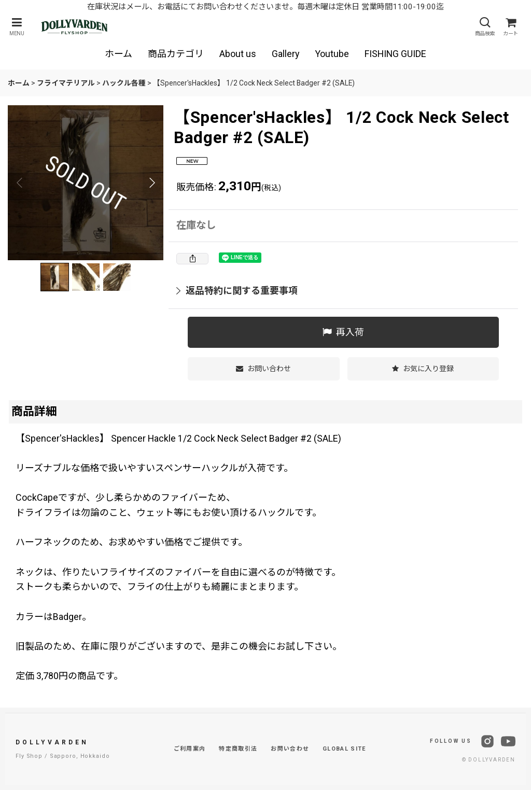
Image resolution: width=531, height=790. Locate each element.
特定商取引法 (238, 748)
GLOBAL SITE (344, 748)
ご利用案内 (190, 748)
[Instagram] (487, 741)
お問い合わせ (290, 748)
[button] (16, 27)
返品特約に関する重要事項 (237, 290)
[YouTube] (508, 741)
